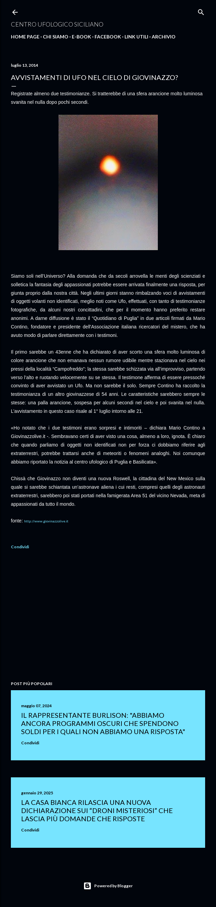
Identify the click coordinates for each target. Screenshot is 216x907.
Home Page (25, 36)
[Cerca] (201, 10)
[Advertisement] (108, 616)
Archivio (164, 36)
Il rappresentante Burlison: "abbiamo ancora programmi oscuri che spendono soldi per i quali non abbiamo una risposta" (103, 723)
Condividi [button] (20, 546)
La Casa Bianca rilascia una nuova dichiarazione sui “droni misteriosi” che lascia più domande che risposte (97, 810)
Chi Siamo (55, 36)
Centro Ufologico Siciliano (57, 24)
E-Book (81, 36)
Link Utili (136, 36)
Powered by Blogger (108, 886)
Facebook (108, 36)
